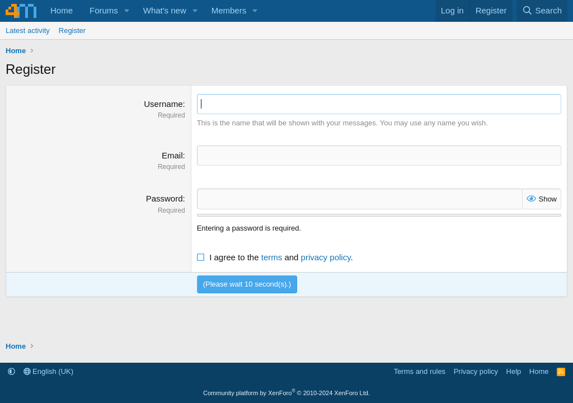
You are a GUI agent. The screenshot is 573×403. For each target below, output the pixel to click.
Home (61, 10)
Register (72, 30)
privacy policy (326, 257)
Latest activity (28, 30)
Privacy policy (476, 371)
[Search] (541, 11)
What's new (164, 10)
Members (229, 10)
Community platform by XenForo (286, 393)
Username (163, 104)
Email (172, 155)
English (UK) (49, 371)
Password (164, 198)
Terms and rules (419, 371)
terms (272, 257)
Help (514, 371)
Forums (104, 10)
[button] (127, 11)
